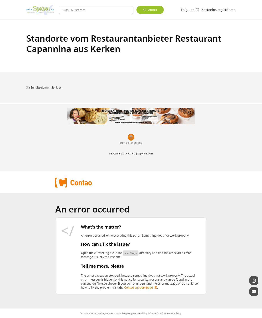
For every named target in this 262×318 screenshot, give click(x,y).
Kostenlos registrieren (218, 9)
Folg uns (187, 9)
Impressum (114, 153)
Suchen (152, 10)
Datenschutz (129, 153)
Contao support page (138, 288)
